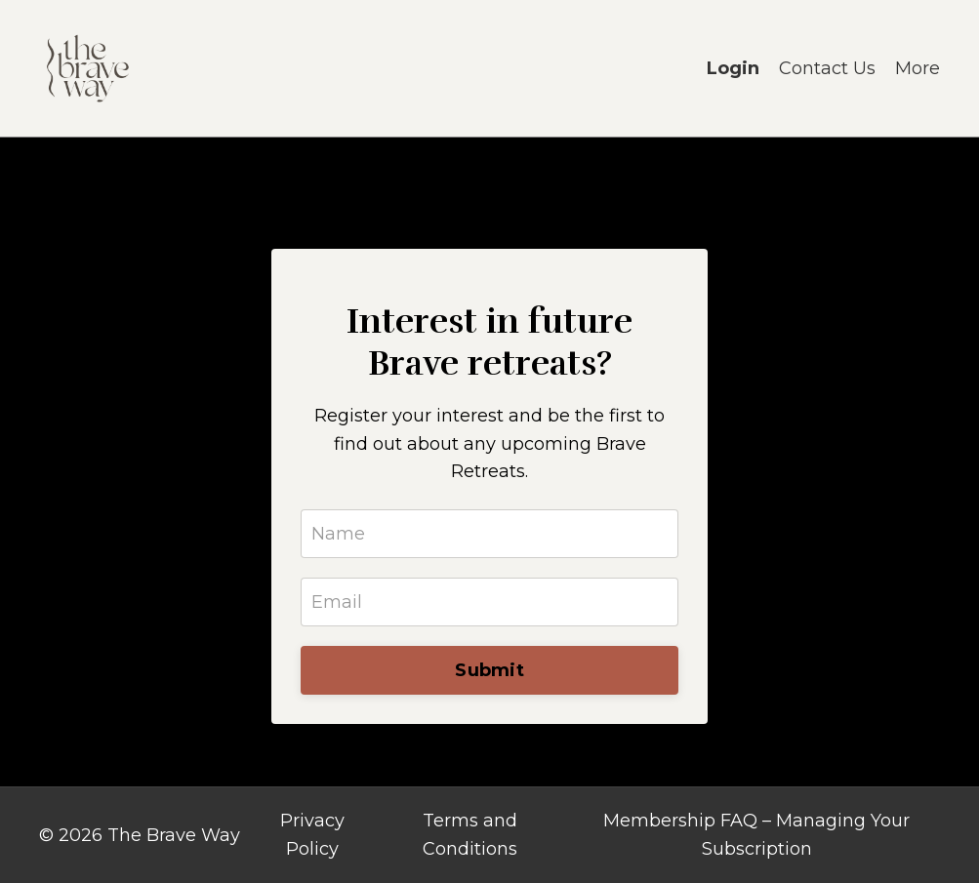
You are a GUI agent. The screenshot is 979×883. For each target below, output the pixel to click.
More (917, 68)
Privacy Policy (312, 835)
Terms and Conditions (470, 835)
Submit (489, 670)
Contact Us (827, 68)
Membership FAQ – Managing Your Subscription (756, 835)
